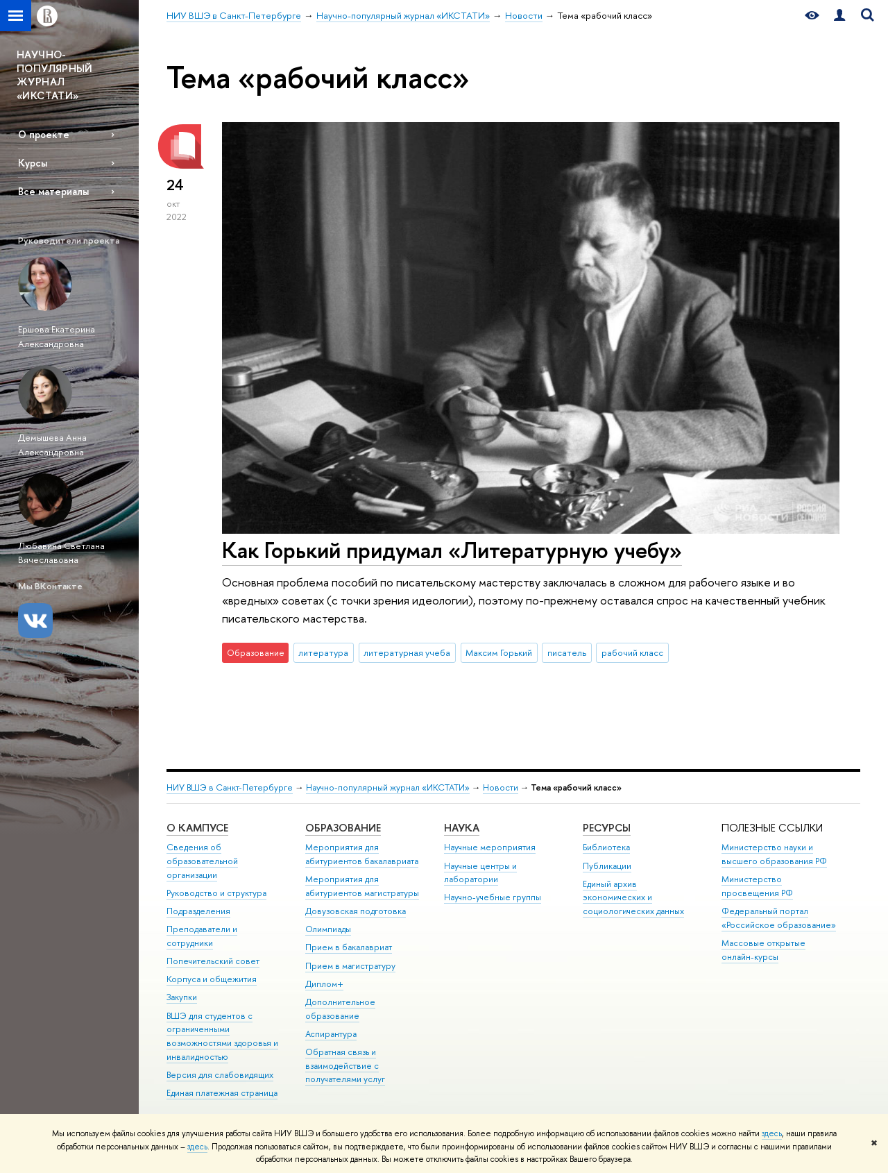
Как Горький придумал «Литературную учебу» (452, 549)
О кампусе (197, 827)
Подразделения (198, 911)
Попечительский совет (212, 961)
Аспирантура (331, 1034)
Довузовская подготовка (355, 911)
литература (323, 652)
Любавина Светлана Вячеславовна (61, 552)
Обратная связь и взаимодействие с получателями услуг (345, 1066)
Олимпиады (328, 929)
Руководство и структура (216, 893)
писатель (566, 652)
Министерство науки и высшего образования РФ (774, 854)
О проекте (43, 134)
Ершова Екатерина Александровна (56, 336)
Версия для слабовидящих (219, 1075)
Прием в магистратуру (350, 966)
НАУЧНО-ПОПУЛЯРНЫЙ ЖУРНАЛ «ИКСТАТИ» (55, 75)
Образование (343, 827)
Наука (461, 827)
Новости (500, 787)
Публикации (607, 866)
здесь (772, 1133)
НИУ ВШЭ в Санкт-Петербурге (229, 787)
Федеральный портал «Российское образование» (779, 918)
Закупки (181, 997)
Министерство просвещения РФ (757, 886)
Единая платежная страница (222, 1093)
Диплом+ (324, 984)
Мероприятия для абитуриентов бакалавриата (361, 854)
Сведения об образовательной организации (202, 861)
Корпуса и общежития (211, 979)
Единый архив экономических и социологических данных (633, 898)
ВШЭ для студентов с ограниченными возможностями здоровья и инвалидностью (222, 1036)
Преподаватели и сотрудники (201, 936)
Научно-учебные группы (492, 897)
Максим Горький (499, 652)
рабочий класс (632, 652)
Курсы (32, 162)
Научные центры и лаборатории (480, 873)
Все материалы (53, 191)
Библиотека (606, 847)
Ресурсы (607, 827)
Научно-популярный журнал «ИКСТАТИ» (388, 787)
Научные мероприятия (490, 847)
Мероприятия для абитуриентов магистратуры (362, 886)
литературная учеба (407, 652)
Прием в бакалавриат (348, 947)
